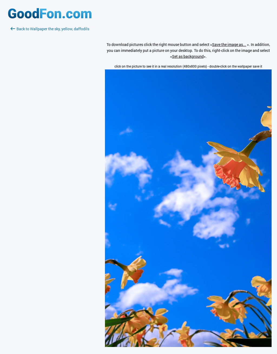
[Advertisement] (49, 96)
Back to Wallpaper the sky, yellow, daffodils (50, 28)
